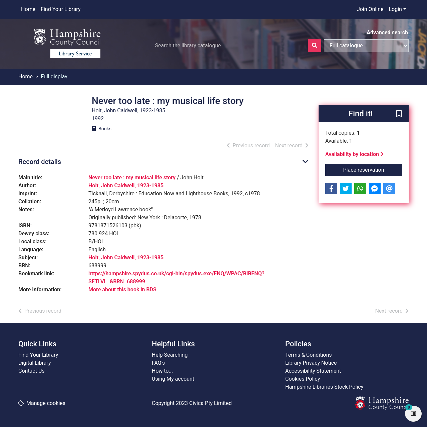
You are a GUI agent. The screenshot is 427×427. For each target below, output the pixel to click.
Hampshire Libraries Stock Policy (324, 387)
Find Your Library (60, 9)
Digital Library (34, 363)
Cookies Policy (302, 379)
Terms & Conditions (308, 355)
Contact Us (31, 371)
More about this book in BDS (122, 289)
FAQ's (158, 363)
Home (28, 9)
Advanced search (387, 32)
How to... (162, 371)
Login (395, 9)
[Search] (314, 45)
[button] (399, 114)
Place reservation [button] (372, 169)
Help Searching (170, 355)
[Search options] (366, 45)
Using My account (173, 379)
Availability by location (354, 154)
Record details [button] (39, 162)
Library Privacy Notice (311, 363)
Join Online (370, 9)
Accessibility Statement (313, 371)
